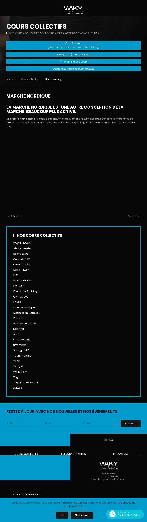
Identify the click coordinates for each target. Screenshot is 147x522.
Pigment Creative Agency (113, 482)
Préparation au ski (24, 323)
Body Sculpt (20, 254)
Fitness (109, 441)
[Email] (98, 423)
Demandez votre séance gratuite (73, 69)
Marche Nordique (24, 307)
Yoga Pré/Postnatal (25, 382)
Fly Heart (19, 286)
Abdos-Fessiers (23, 248)
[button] (8, 10)
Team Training (22, 356)
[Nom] (60, 423)
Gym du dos (20, 296)
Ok (62, 515)
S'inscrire (130, 423)
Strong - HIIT (21, 350)
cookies (82, 502)
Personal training (73, 455)
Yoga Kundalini (22, 243)
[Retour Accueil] (74, 10)
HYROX (17, 302)
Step (16, 334)
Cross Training (22, 264)
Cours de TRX (21, 259)
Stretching (19, 345)
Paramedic (120, 455)
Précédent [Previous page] (15, 216)
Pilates (17, 318)
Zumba (17, 388)
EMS (15, 275)
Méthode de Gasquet (26, 313)
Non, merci (81, 515)
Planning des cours (73, 61)
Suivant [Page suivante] (133, 216)
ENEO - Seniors (22, 280)
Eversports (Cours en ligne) (73, 54)
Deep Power (21, 270)
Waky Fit (18, 366)
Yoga (16, 377)
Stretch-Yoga (21, 339)
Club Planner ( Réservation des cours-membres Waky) (74, 45)
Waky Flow (20, 372)
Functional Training (25, 291)
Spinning (18, 329)
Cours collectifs (27, 455)
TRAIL (16, 361)
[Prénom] (22, 423)
